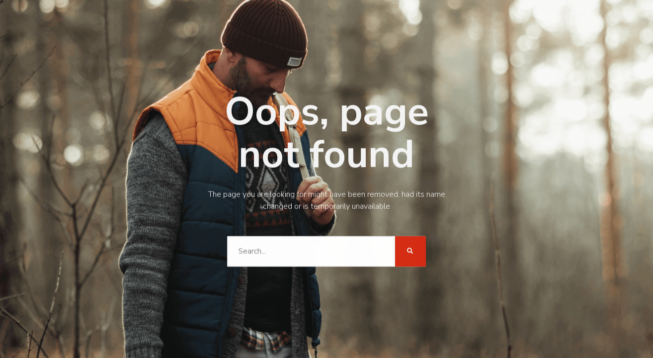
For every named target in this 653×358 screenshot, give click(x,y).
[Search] (408, 227)
